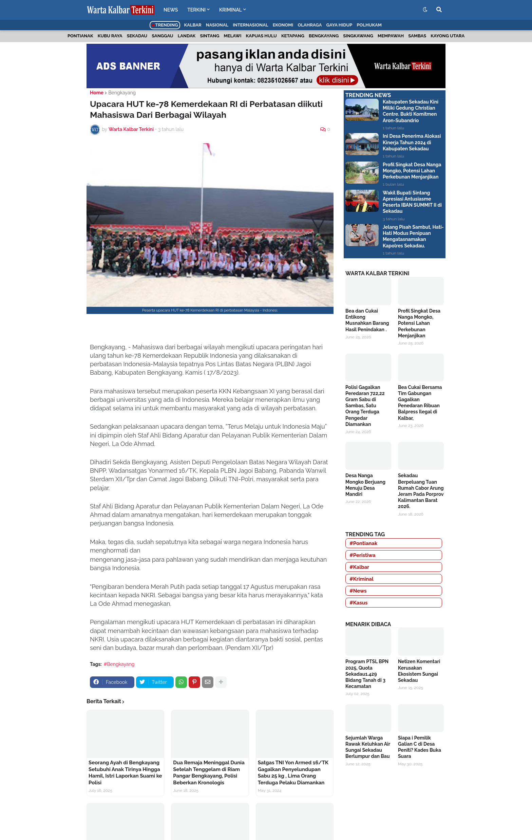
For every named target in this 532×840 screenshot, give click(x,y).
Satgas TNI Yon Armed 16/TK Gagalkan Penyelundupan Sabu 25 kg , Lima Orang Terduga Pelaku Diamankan (293, 773)
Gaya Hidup (339, 24)
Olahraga (310, 24)
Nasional (217, 24)
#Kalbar (359, 567)
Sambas (417, 35)
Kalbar (193, 24)
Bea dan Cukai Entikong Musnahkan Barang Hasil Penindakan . (367, 320)
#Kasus (358, 603)
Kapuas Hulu (261, 35)
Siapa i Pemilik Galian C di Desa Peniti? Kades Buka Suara (419, 747)
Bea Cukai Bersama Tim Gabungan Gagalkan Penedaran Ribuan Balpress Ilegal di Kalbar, (420, 403)
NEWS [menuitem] (171, 10)
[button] (425, 9)
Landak (187, 35)
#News (358, 591)
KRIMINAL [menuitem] (230, 10)
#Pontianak (363, 543)
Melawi (232, 35)
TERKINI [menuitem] (196, 10)
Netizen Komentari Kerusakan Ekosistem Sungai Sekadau (419, 671)
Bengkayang (324, 35)
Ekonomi (283, 24)
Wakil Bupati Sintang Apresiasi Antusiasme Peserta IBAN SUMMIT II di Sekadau (412, 202)
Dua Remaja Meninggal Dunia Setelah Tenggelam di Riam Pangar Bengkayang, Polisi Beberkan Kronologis (208, 773)
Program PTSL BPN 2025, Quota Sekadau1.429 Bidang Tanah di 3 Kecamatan (366, 674)
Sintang (209, 35)
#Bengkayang (119, 664)
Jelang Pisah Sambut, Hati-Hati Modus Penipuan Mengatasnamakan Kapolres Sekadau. (413, 236)
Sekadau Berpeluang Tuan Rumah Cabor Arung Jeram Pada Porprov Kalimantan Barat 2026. (421, 491)
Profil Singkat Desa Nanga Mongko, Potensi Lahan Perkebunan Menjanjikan (412, 171)
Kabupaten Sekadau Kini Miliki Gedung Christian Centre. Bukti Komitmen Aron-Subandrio (410, 111)
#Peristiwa (362, 555)
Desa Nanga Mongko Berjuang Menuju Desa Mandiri (365, 485)
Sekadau (137, 35)
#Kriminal (361, 579)
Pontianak (80, 35)
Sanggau (162, 35)
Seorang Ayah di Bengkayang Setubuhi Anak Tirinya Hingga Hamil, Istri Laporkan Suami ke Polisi (125, 773)
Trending (165, 24)
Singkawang (358, 35)
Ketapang (292, 35)
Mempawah (391, 35)
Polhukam (369, 24)
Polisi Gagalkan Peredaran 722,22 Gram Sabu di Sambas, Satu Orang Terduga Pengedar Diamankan (365, 406)
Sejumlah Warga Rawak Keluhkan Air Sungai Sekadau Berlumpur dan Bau (367, 747)
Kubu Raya (110, 35)
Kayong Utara (447, 35)
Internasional (250, 24)
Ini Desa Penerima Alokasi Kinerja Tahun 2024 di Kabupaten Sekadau (412, 142)
